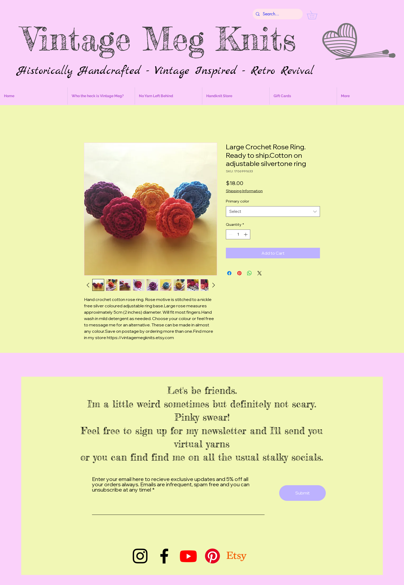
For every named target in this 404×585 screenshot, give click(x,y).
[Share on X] (259, 273)
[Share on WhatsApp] (249, 273)
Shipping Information (244, 190)
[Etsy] (237, 556)
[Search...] (277, 14)
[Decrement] (230, 234)
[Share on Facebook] (229, 273)
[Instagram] (140, 556)
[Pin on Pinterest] (239, 273)
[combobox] (273, 211)
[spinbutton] (238, 234)
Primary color (237, 201)
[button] (316, 15)
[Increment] (246, 234)
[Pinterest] (212, 556)
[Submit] (302, 493)
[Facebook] (164, 556)
